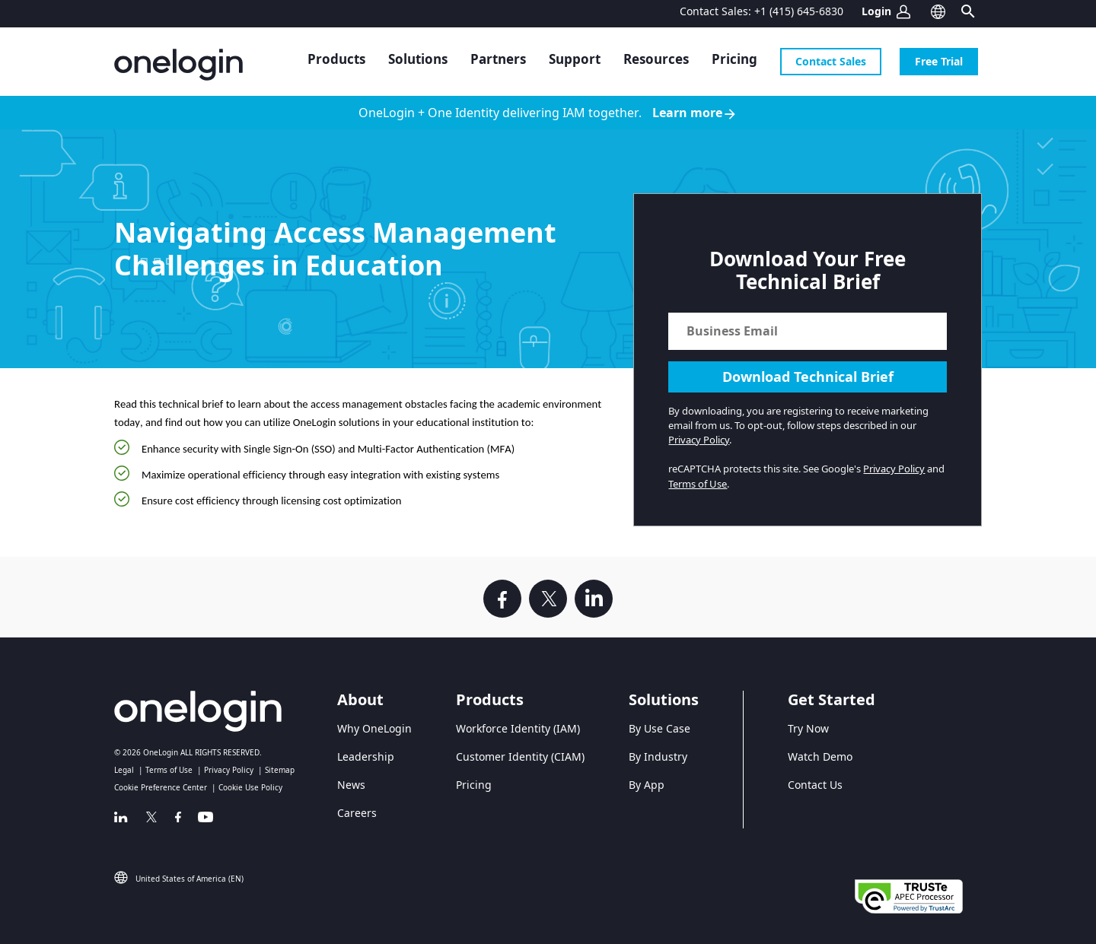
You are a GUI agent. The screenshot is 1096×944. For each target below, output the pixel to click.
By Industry (658, 756)
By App (646, 784)
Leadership (365, 756)
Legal (124, 769)
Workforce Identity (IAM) (518, 728)
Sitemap (280, 769)
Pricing (734, 59)
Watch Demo (820, 756)
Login (876, 11)
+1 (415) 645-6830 (798, 11)
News (351, 784)
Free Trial (939, 61)
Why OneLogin (374, 728)
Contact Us (815, 784)
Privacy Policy (698, 440)
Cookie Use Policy (250, 787)
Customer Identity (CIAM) (520, 756)
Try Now (808, 728)
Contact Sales (830, 61)
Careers (357, 813)
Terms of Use (697, 484)
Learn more (695, 113)
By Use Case (659, 728)
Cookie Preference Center (160, 787)
